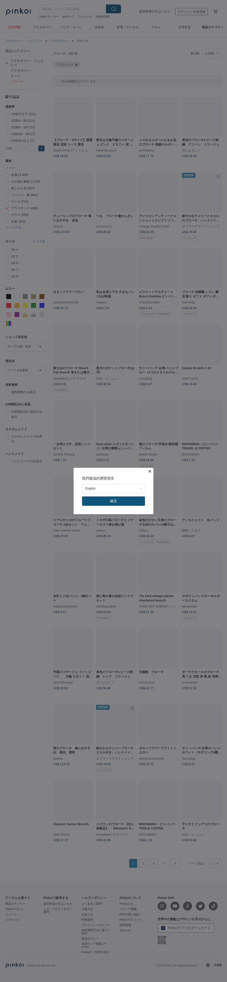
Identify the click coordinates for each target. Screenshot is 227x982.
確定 (113, 501)
